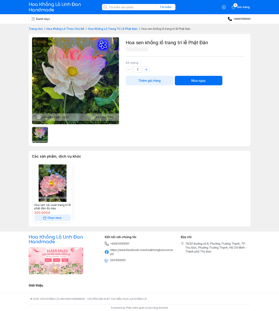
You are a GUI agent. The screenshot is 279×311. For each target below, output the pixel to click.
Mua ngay (198, 80)
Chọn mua (52, 218)
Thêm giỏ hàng (149, 80)
